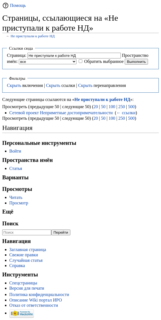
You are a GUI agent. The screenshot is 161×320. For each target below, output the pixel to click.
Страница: (16, 55)
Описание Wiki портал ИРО (35, 300)
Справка (17, 265)
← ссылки (126, 112)
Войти (15, 151)
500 (131, 106)
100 (112, 106)
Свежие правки (23, 254)
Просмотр (18, 203)
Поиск (10, 223)
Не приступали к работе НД (33, 36)
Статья (15, 168)
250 (121, 106)
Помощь (18, 5)
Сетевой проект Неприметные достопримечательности (61, 112)
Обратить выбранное (104, 61)
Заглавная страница (27, 249)
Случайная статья (26, 260)
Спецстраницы (23, 283)
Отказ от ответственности (33, 305)
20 (95, 106)
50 (103, 106)
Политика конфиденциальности (39, 294)
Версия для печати (26, 288)
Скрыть (14, 85)
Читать (15, 197)
